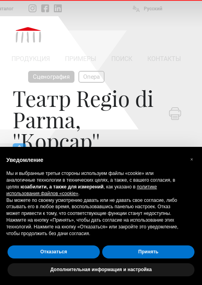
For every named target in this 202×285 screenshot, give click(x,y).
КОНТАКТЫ (164, 59)
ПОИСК (121, 59)
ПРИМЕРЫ (80, 59)
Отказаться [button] (53, 252)
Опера (91, 76)
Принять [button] (148, 252)
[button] (191, 159)
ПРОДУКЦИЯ (30, 59)
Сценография (51, 76)
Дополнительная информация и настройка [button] (101, 269)
